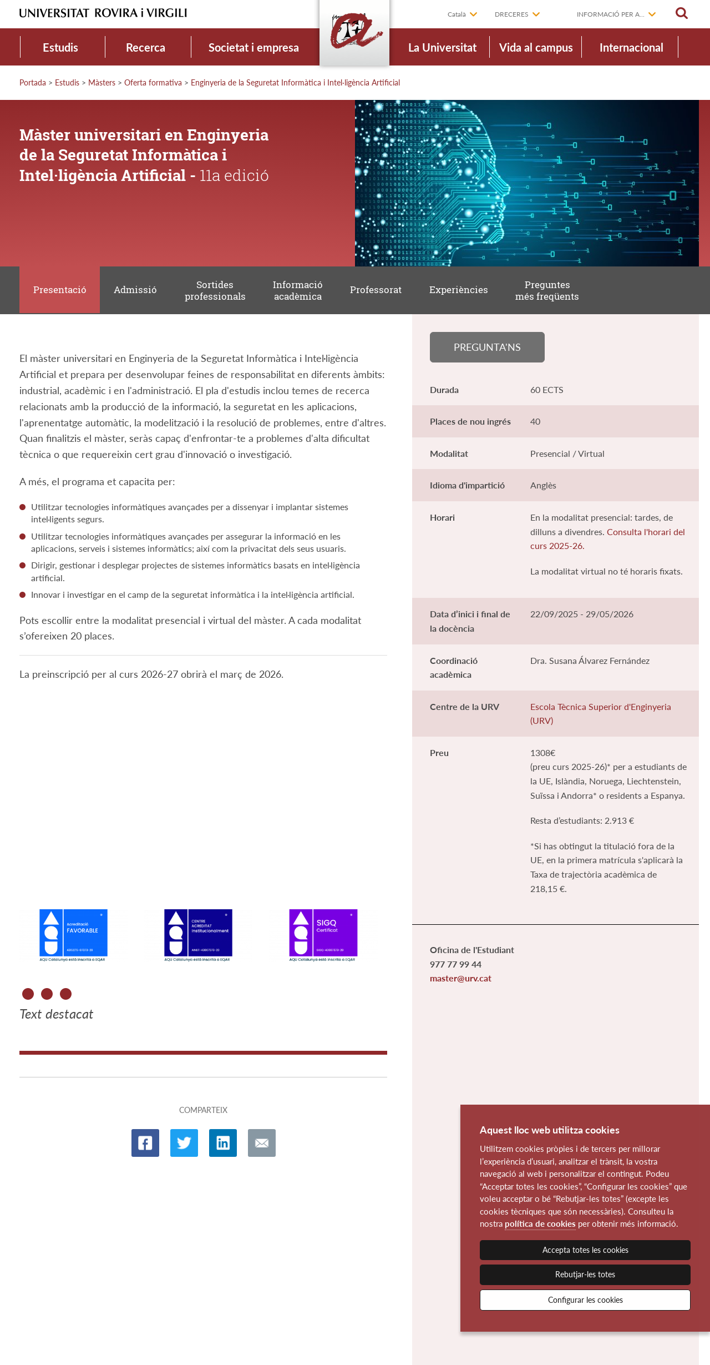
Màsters (101, 82)
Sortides (217, 291)
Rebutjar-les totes (585, 1274)
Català (457, 14)
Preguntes (553, 291)
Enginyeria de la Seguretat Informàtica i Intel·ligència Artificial (295, 82)
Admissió (137, 290)
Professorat (380, 290)
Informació (301, 291)
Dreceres (512, 14)
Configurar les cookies (585, 1299)
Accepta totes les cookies (585, 1250)
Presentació (60, 290)
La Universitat (442, 47)
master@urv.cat (460, 980)
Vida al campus (536, 47)
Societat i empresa (254, 47)
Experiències (463, 290)
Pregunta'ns (487, 348)
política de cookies (540, 1223)
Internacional (631, 47)
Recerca (145, 47)
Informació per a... (611, 14)
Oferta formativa (153, 82)
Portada (32, 82)
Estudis (60, 47)
